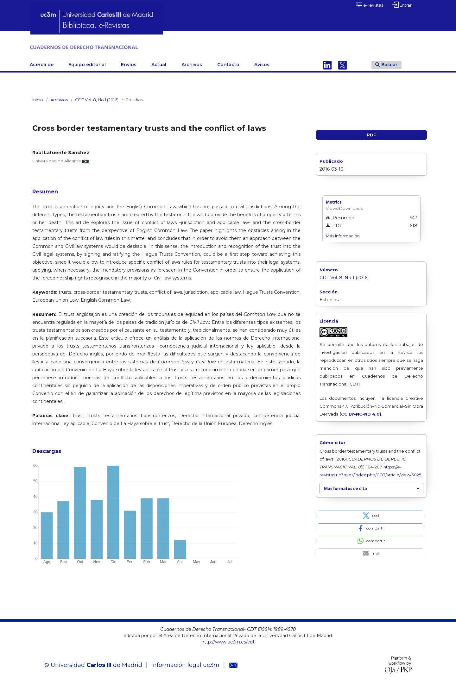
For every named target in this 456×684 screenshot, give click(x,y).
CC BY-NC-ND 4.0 (360, 413)
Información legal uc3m (185, 664)
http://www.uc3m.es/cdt (228, 641)
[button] (370, 514)
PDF (371, 133)
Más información (343, 234)
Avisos (261, 63)
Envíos (128, 63)
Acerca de (42, 63)
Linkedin (327, 63)
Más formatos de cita (345, 487)
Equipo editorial (87, 63)
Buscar (386, 63)
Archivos (191, 63)
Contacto (228, 63)
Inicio (37, 98)
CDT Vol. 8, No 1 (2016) (96, 98)
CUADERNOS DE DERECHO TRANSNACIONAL (112, 46)
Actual (158, 63)
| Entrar (401, 5)
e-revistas (369, 5)
